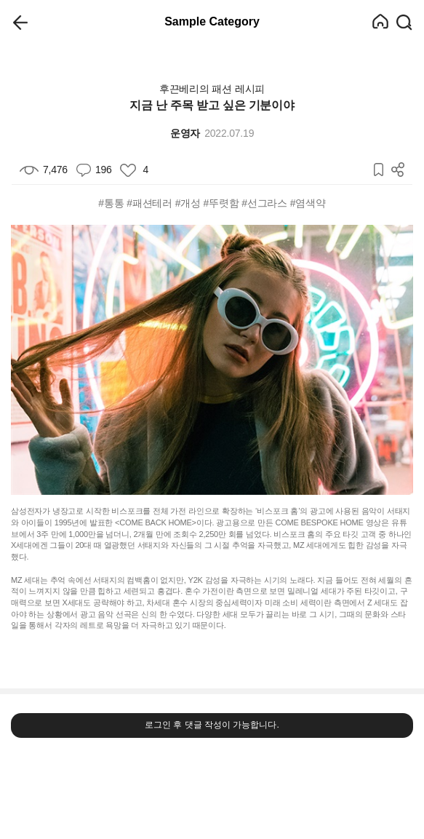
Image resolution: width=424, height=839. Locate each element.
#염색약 (308, 203)
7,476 (44, 169)
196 (94, 169)
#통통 (111, 203)
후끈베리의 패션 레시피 (212, 89)
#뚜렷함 (221, 203)
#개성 (188, 203)
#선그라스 (264, 203)
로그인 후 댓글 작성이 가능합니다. (212, 725)
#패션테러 (149, 203)
